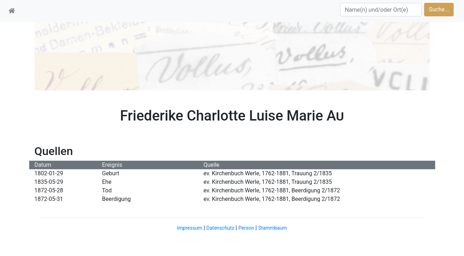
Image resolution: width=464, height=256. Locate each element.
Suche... (439, 9)
